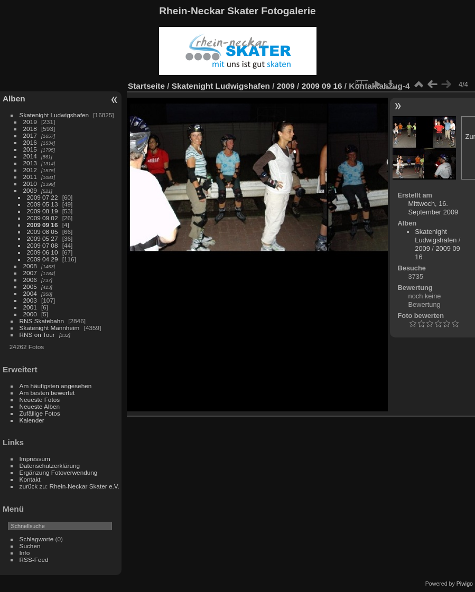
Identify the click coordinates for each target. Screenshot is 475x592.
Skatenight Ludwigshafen (54, 114)
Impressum (35, 458)
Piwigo (465, 583)
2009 (30, 190)
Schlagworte (37, 538)
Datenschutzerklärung (50, 465)
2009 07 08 (42, 245)
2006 (30, 279)
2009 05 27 (42, 238)
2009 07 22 (42, 197)
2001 (30, 307)
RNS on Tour (37, 334)
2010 (30, 183)
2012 (30, 169)
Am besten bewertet (47, 392)
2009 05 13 (42, 204)
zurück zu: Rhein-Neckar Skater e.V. (69, 486)
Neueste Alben (40, 406)
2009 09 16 (42, 224)
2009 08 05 (42, 231)
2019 (30, 121)
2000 (30, 314)
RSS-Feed (34, 559)
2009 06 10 (42, 252)
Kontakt (30, 479)
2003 (30, 300)
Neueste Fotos (40, 399)
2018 (30, 128)
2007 (30, 272)
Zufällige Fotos (40, 413)
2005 (30, 286)
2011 (30, 176)
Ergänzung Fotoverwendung (59, 472)
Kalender (32, 420)
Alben (14, 98)
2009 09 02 (42, 217)
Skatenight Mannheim (50, 327)
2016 (30, 142)
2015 (30, 149)
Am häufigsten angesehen (56, 385)
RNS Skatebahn (42, 320)
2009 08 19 (42, 211)
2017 (30, 135)
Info (25, 552)
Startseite (146, 85)
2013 (30, 162)
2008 (30, 265)
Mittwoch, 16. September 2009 (433, 208)
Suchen (30, 545)
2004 (30, 293)
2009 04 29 (42, 259)
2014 (30, 156)
